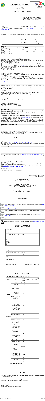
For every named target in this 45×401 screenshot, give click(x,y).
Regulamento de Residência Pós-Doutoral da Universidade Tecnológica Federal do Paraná (19, 142)
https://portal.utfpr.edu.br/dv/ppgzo (6, 81)
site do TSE (26, 72)
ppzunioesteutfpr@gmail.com (24, 65)
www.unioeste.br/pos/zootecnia (39, 80)
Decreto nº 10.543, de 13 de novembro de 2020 (10, 208)
